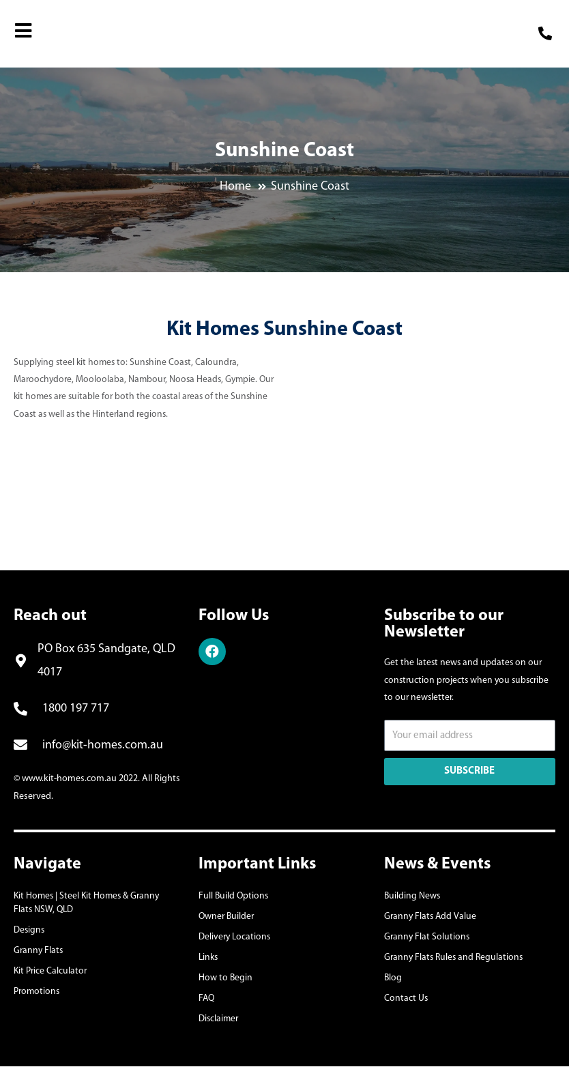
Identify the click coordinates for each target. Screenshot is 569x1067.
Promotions (36, 991)
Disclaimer (218, 1018)
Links (208, 957)
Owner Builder (226, 916)
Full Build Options (233, 896)
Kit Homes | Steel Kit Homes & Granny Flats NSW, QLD (86, 903)
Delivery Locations (234, 937)
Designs (29, 930)
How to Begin (225, 978)
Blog (393, 978)
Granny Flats (38, 950)
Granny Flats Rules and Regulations (453, 957)
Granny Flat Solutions (426, 937)
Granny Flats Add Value (430, 916)
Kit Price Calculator (50, 971)
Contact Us (406, 998)
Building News (412, 896)
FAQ (206, 998)
